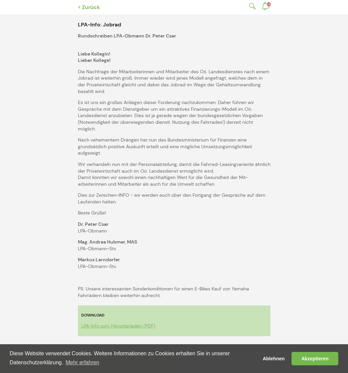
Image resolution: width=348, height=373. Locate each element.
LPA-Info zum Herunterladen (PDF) (118, 326)
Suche (251, 6)
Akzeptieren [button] (315, 358)
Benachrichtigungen (269, 4)
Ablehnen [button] (274, 358)
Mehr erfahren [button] (83, 362)
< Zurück (89, 7)
